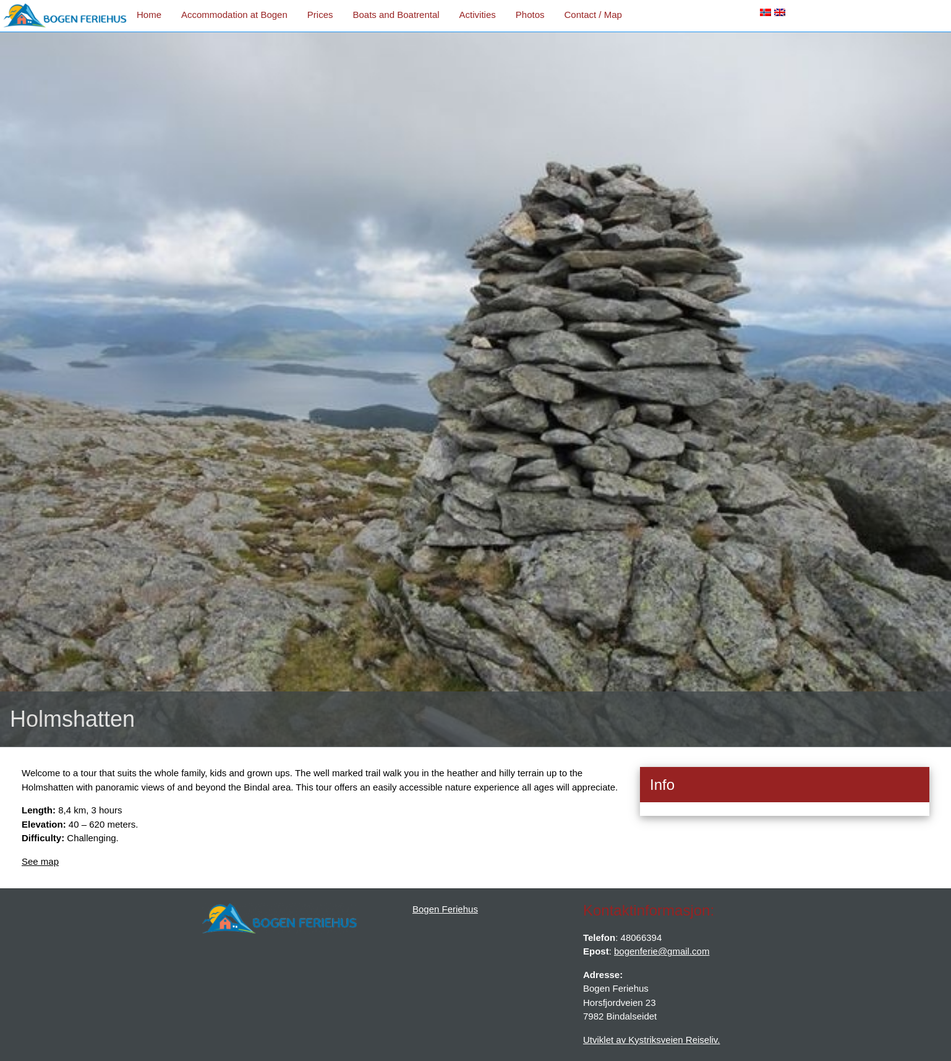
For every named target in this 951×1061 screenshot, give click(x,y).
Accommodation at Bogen (234, 14)
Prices (320, 14)
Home (149, 14)
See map (40, 861)
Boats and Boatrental (395, 14)
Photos (530, 14)
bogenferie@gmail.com (661, 951)
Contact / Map (592, 14)
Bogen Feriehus (445, 909)
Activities (477, 14)
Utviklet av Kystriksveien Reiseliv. (651, 1039)
